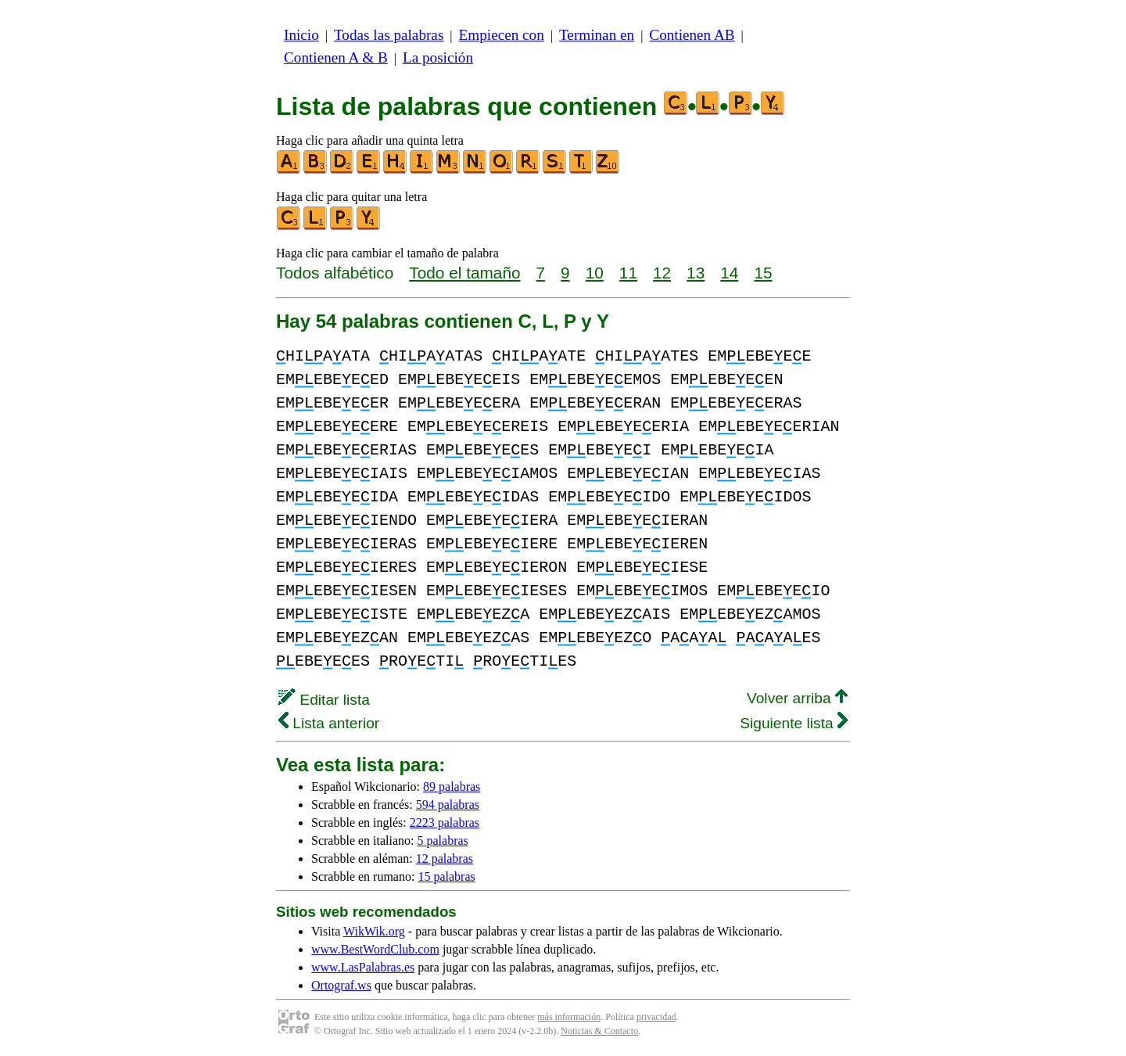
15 (763, 273)
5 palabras (443, 840)
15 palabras (446, 876)
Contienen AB (691, 35)
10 (595, 273)
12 (662, 273)
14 (729, 273)
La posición (438, 57)
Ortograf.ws (341, 985)
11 (628, 273)
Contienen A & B (336, 57)
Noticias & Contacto (599, 1030)
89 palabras (451, 786)
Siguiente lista (794, 723)
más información (569, 1016)
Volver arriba (797, 698)
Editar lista (324, 699)
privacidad (656, 1016)
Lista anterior (328, 723)
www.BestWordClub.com (375, 949)
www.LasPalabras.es (362, 967)
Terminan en (596, 35)
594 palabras (447, 804)
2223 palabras (444, 822)
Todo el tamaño (464, 273)
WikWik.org (374, 931)
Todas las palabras (388, 35)
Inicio (301, 35)
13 (696, 273)
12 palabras (444, 858)
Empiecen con (501, 35)
